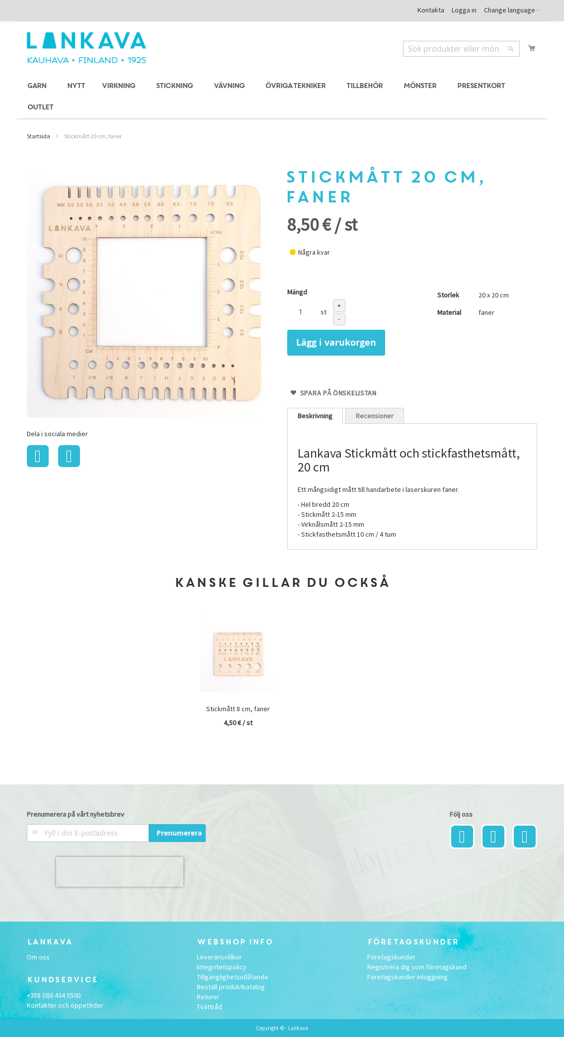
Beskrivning (315, 415)
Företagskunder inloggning (407, 976)
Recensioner (375, 415)
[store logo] (86, 47)
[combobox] (461, 49)
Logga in (464, 9)
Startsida (38, 136)
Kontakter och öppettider (65, 1005)
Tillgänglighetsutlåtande (232, 976)
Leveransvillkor (219, 956)
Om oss (38, 956)
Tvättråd (209, 1006)
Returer (208, 996)
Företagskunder (391, 956)
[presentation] (119, 872)
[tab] (315, 416)
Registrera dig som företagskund (417, 966)
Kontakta (430, 9)
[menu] (282, 97)
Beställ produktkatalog (231, 986)
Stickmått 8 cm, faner (238, 708)
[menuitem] (38, 86)
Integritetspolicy (221, 966)
